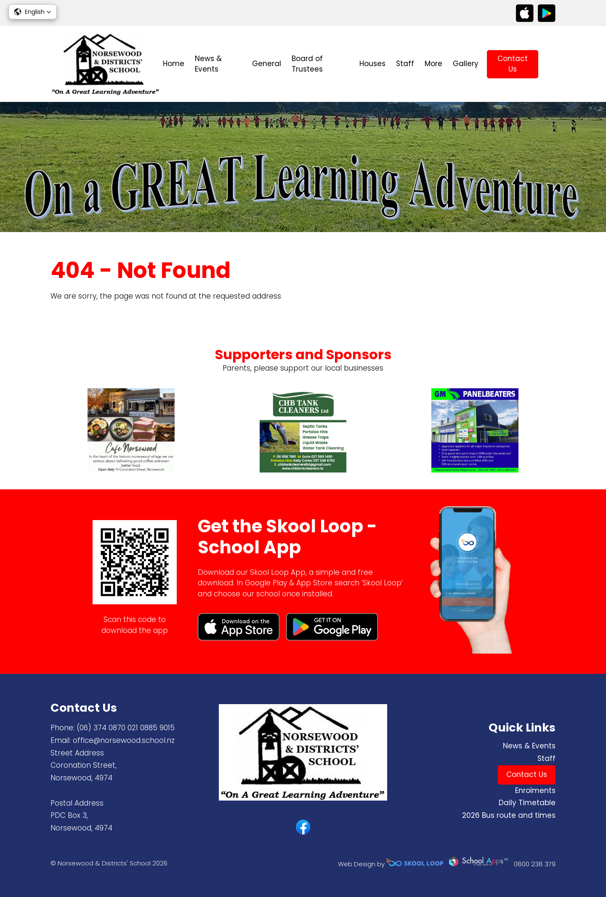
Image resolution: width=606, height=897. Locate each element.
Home (173, 64)
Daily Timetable (527, 803)
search (551, 64)
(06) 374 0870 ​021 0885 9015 (126, 728)
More (433, 64)
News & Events (208, 64)
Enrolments (535, 790)
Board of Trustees (307, 64)
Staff (405, 64)
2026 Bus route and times (509, 815)
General (266, 64)
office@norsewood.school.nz (124, 740)
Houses (372, 64)
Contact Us (512, 64)
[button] (32, 12)
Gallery (465, 64)
